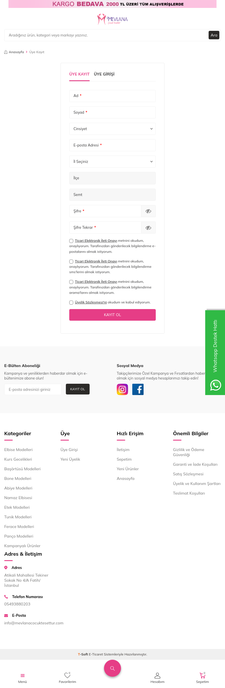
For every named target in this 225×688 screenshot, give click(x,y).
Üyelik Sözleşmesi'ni (91, 302)
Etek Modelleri (17, 507)
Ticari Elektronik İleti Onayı (96, 240)
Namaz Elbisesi (18, 497)
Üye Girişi (104, 74)
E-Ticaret (96, 654)
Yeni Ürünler (128, 468)
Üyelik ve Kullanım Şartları (196, 483)
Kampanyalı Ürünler (22, 545)
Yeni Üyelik (70, 459)
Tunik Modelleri (18, 516)
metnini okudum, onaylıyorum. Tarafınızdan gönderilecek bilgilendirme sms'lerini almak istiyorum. (110, 266)
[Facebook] (138, 389)
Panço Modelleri (18, 536)
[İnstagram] (122, 389)
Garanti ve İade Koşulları (195, 464)
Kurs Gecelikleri (18, 459)
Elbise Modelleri (18, 449)
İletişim (123, 449)
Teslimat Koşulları (189, 493)
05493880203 (17, 604)
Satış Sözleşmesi (188, 473)
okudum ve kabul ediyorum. (109, 302)
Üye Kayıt (79, 74)
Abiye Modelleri (18, 488)
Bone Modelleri (17, 478)
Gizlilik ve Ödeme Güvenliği (188, 452)
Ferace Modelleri (19, 526)
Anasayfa (14, 52)
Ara (214, 35)
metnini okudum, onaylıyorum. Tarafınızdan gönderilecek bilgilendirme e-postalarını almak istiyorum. (112, 245)
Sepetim (124, 459)
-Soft (83, 654)
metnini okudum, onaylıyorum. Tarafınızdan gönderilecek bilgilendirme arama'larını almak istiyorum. (110, 286)
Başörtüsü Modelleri (22, 468)
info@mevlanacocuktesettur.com (28, 623)
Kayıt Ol (77, 389)
